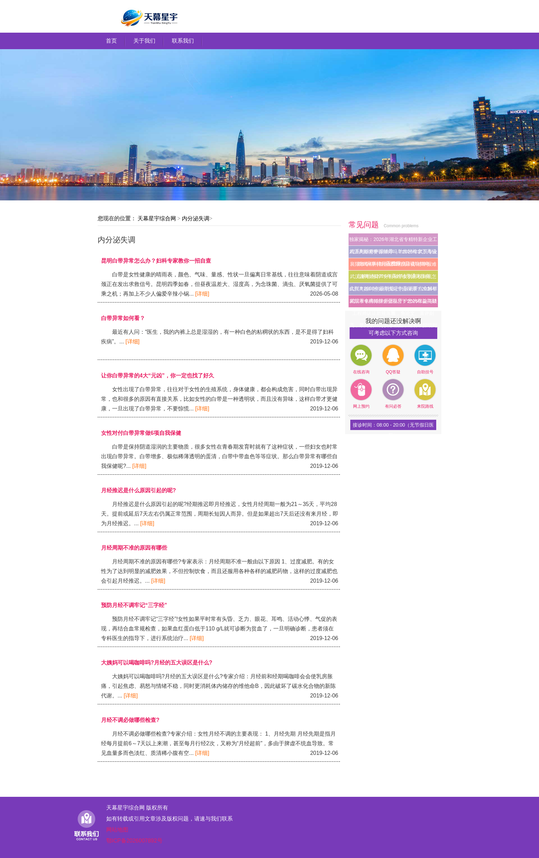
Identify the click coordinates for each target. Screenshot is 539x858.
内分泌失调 (195, 218)
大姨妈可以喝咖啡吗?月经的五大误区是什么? (156, 663)
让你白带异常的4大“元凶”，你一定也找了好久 (157, 375)
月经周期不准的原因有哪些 (134, 548)
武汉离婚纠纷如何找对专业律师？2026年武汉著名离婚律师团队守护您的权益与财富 (393, 290)
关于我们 (144, 41)
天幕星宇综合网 (157, 218)
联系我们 (183, 41)
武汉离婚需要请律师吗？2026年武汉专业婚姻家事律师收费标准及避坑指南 (393, 253)
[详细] (202, 294)
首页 (111, 41)
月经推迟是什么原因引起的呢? (138, 490)
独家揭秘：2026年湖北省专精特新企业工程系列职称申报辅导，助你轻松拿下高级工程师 (393, 240)
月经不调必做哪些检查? (130, 720)
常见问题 (365, 224)
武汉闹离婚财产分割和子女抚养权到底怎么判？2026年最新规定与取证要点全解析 (393, 278)
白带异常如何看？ (123, 318)
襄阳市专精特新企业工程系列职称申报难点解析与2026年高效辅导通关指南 (393, 265)
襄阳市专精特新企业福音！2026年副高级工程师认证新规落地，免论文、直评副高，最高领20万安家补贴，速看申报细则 (393, 302)
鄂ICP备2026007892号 (134, 841)
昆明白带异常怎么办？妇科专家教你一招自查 (156, 261)
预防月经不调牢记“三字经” (134, 605)
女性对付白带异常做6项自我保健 (141, 433)
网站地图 (117, 830)
